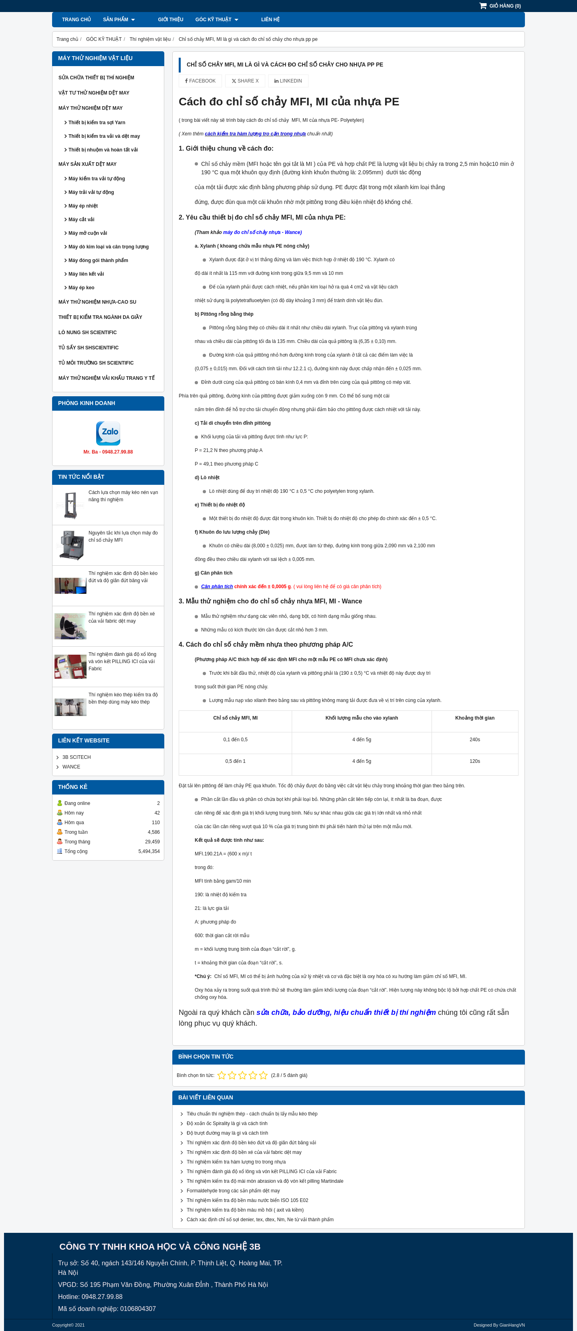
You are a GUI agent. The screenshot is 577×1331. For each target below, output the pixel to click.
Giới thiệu (159, 19)
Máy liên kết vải (86, 274)
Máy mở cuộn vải (88, 233)
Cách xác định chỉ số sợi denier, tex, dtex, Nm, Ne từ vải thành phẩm (260, 1219)
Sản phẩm (119, 19)
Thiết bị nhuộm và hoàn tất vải (103, 150)
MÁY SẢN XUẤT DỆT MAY (88, 164)
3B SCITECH (77, 757)
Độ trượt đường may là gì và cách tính (227, 1133)
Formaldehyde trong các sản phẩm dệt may (233, 1191)
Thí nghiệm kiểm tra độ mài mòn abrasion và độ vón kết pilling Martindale (265, 1181)
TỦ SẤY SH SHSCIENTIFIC (89, 348)
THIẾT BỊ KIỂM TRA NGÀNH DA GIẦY (100, 317)
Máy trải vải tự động (91, 192)
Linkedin (288, 81)
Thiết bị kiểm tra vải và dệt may (104, 136)
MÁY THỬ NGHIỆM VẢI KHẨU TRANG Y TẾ (107, 378)
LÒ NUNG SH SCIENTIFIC (88, 332)
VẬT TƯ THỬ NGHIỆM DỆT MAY (94, 93)
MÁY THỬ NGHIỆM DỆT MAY (91, 108)
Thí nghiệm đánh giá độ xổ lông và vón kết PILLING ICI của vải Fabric (122, 661)
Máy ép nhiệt (83, 206)
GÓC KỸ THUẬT (206, 19)
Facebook (200, 81)
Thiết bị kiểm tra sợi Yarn (97, 122)
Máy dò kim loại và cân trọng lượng (109, 247)
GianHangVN (512, 1325)
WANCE (71, 767)
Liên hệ (249, 19)
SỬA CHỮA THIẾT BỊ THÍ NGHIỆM (96, 78)
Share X (245, 81)
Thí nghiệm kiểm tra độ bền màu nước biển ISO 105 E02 (247, 1200)
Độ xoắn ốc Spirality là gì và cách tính (227, 1123)
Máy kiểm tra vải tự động (97, 179)
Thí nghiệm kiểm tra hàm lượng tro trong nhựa (236, 1162)
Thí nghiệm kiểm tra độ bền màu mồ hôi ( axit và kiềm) (245, 1210)
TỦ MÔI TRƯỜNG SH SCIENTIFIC (96, 363)
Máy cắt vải (82, 219)
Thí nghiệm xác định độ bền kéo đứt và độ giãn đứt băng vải (251, 1142)
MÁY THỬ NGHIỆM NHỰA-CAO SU (97, 302)
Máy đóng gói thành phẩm (98, 260)
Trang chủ (76, 19)
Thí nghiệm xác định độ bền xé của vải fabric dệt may (244, 1152)
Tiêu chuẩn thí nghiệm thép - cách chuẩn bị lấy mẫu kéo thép (252, 1114)
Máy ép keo (82, 287)
